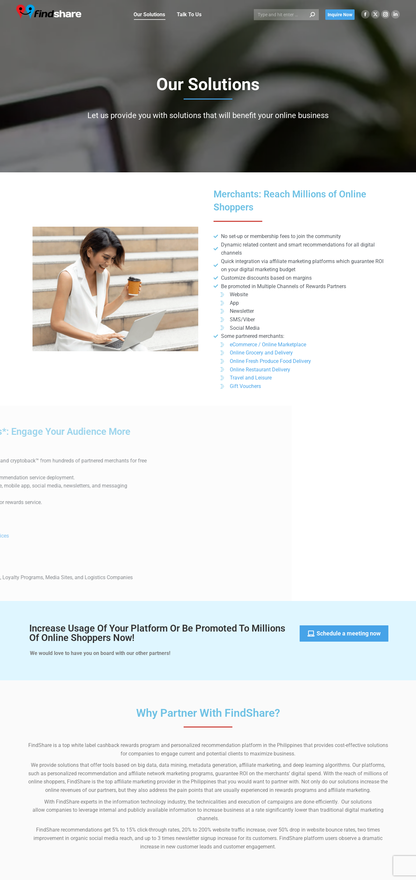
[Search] (286, 14)
